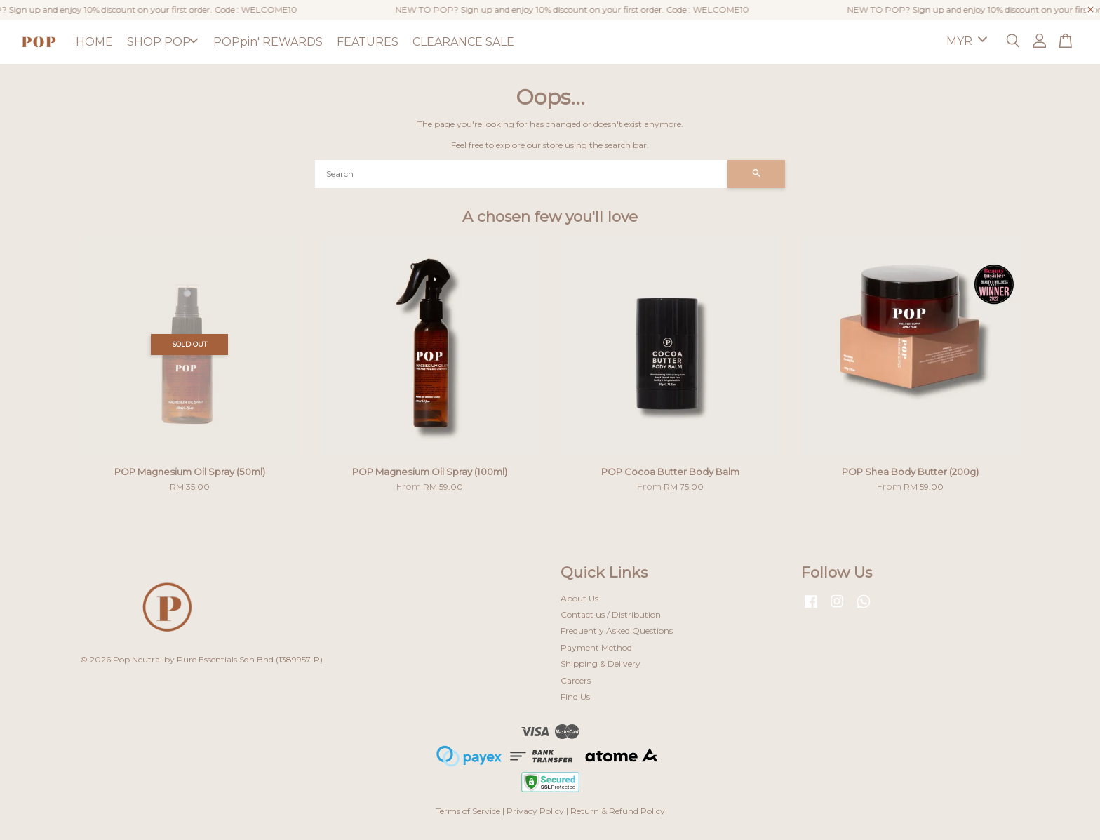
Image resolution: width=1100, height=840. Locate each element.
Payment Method (596, 647)
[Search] (521, 174)
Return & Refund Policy (617, 811)
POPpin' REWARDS (268, 41)
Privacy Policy (535, 811)
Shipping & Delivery (600, 663)
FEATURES (367, 41)
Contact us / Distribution (611, 614)
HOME (94, 41)
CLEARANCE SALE (463, 41)
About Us (579, 598)
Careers (576, 680)
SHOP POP (162, 41)
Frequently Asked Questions (617, 630)
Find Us (575, 696)
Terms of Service (468, 811)
